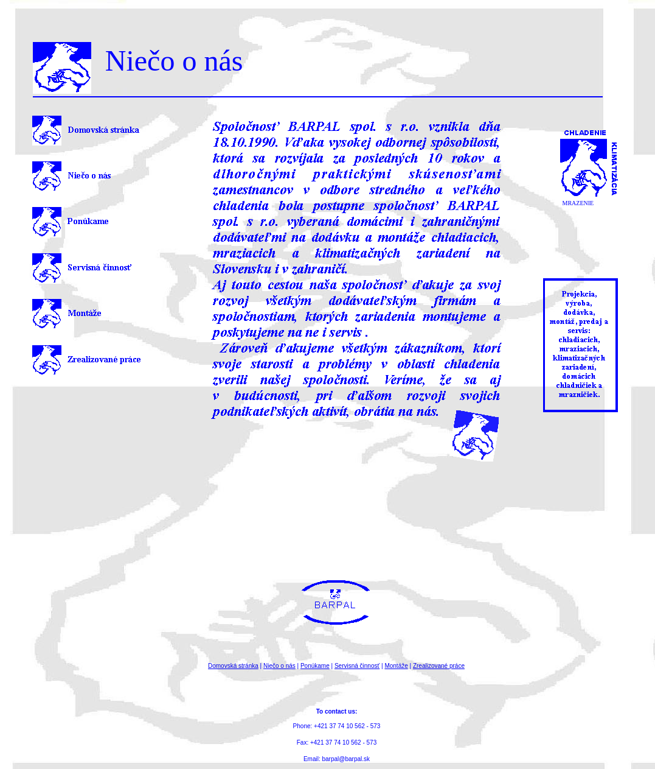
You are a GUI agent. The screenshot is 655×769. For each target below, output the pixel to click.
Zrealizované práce (439, 665)
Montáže (395, 665)
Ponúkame (315, 665)
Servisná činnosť (356, 665)
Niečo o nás (279, 665)
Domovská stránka (233, 665)
